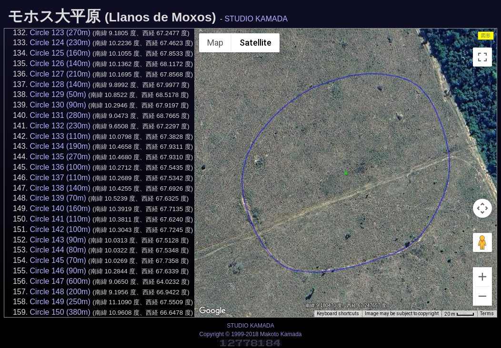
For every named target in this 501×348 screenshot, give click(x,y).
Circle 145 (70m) (58, 260)
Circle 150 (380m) (60, 312)
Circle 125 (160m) (60, 53)
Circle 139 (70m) (58, 198)
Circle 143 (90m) (58, 240)
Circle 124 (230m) (60, 43)
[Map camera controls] (482, 208)
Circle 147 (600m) (60, 281)
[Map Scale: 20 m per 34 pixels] (459, 313)
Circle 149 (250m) (60, 302)
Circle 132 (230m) (60, 126)
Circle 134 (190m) (60, 146)
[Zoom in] (482, 276)
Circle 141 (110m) (60, 219)
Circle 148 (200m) (60, 292)
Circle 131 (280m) (60, 115)
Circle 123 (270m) (60, 33)
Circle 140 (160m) (60, 208)
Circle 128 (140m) (60, 84)
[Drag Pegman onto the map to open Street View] (482, 242)
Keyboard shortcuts (338, 313)
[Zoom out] (482, 296)
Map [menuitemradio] (215, 43)
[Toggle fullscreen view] (482, 57)
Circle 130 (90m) (58, 105)
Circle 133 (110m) (60, 136)
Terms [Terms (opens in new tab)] (487, 313)
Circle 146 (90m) (58, 271)
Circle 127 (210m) (60, 74)
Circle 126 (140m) (60, 63)
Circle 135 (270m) (60, 157)
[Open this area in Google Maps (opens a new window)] (212, 311)
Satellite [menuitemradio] (255, 43)
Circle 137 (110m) (60, 178)
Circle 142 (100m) (60, 229)
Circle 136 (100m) (60, 167)
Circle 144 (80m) (58, 250)
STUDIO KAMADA (255, 19)
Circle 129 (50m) (58, 94)
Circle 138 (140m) (60, 188)
